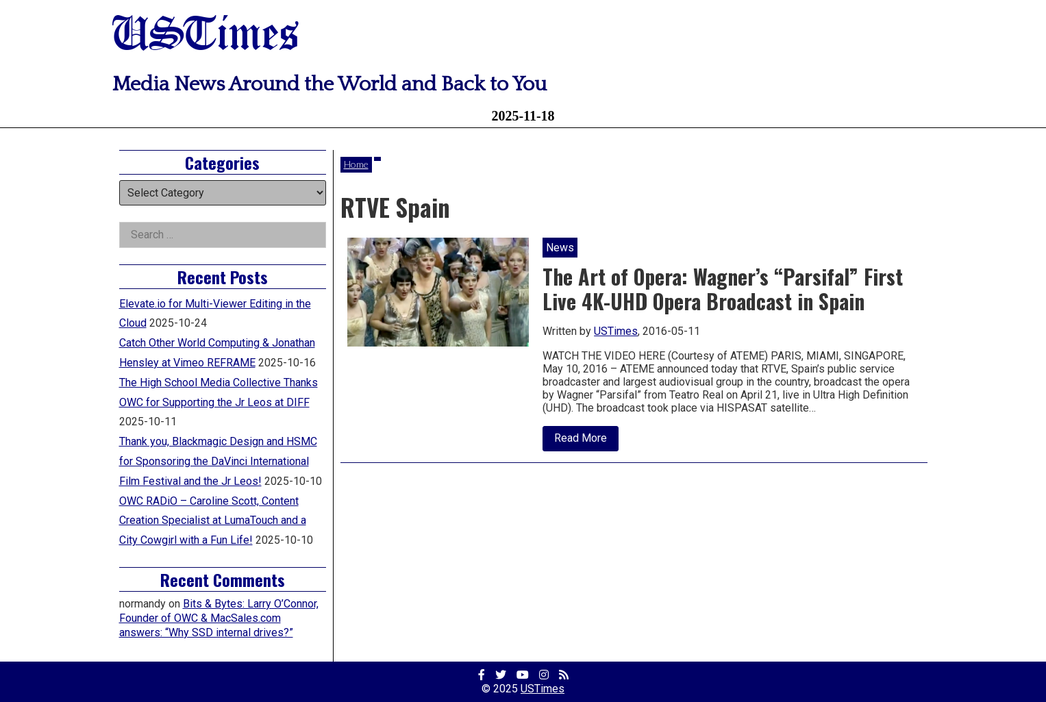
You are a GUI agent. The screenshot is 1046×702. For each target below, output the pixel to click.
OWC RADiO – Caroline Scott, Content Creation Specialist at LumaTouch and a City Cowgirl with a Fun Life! (212, 520)
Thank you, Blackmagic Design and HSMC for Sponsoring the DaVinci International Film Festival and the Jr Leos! (218, 461)
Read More (586, 441)
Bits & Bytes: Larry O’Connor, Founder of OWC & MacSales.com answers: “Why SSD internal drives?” (219, 618)
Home (356, 164)
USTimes (205, 36)
